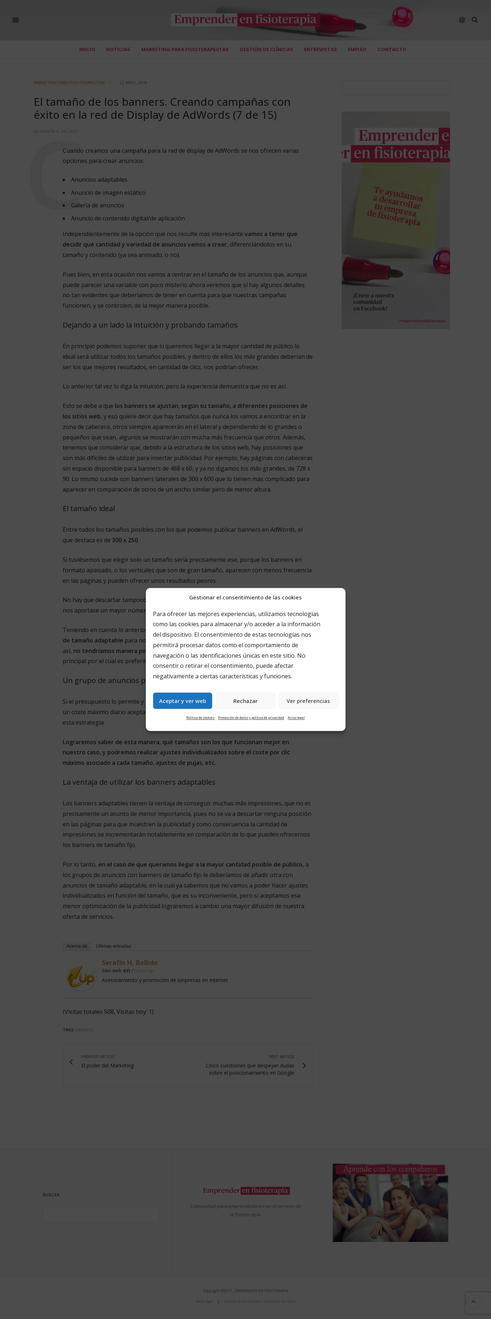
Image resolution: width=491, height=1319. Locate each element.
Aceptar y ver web (182, 700)
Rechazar (245, 700)
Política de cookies (200, 718)
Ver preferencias (308, 700)
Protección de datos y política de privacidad (251, 718)
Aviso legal (296, 718)
